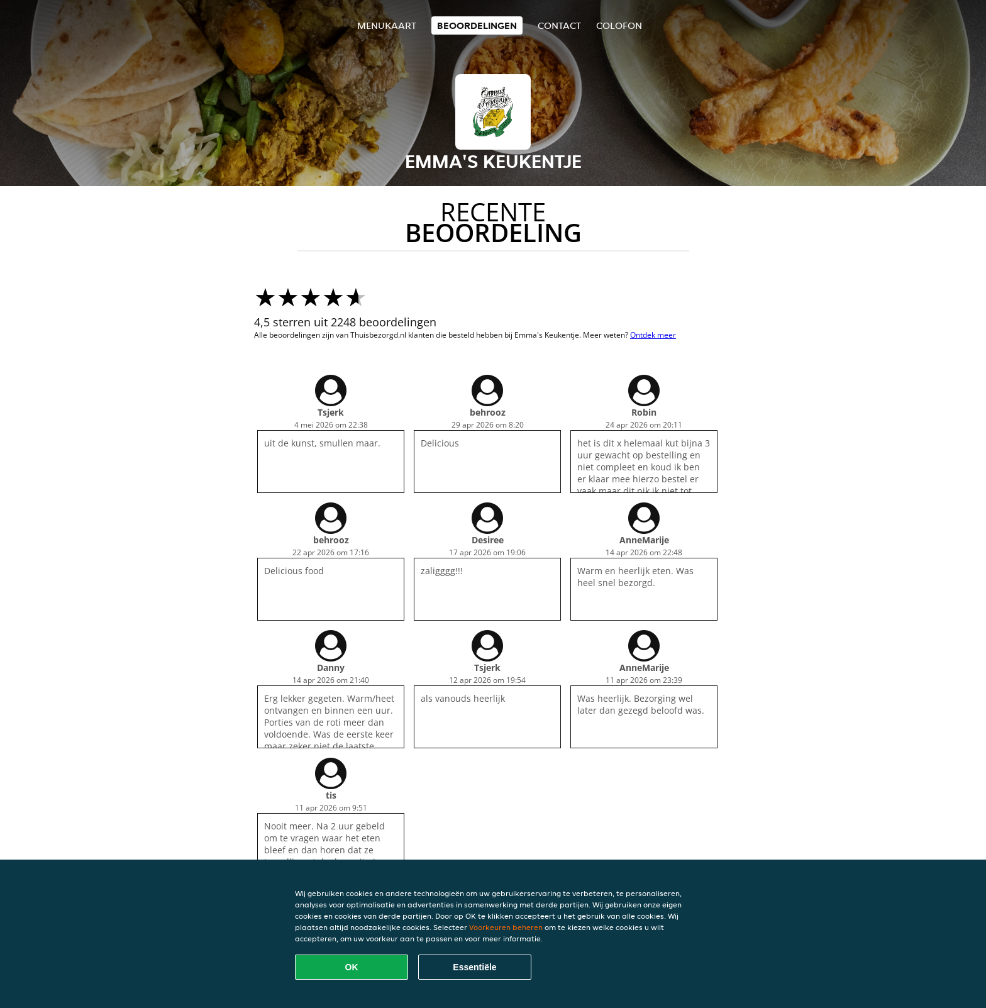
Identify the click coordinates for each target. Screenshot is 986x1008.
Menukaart (386, 25)
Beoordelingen (477, 25)
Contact (559, 25)
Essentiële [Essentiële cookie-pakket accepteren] (474, 967)
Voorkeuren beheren (506, 927)
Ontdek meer (653, 335)
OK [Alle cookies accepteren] (351, 967)
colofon (619, 25)
